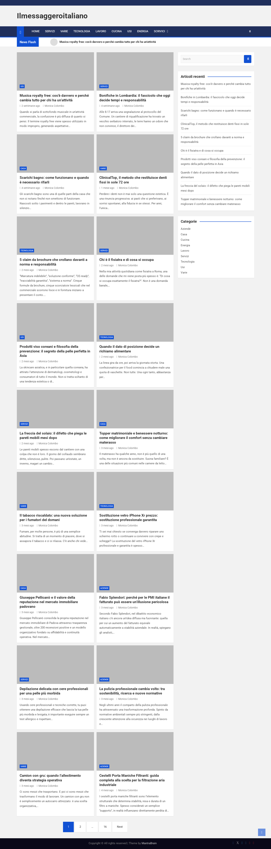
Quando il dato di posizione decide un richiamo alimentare (129, 348)
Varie (64, 31)
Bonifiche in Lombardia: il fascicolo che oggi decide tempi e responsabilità (134, 97)
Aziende (104, 588)
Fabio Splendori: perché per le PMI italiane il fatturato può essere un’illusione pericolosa (134, 599)
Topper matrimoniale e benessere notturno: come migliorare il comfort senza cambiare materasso (133, 438)
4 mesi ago (106, 790)
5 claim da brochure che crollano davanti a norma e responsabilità (53, 262)
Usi (129, 31)
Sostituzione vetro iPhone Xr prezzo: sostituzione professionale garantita (128, 517)
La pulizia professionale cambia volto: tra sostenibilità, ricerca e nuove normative (132, 691)
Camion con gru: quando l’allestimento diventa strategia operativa (50, 777)
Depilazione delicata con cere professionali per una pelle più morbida (54, 691)
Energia (142, 31)
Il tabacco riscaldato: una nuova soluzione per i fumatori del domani (53, 517)
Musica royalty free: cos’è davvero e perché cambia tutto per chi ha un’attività (54, 97)
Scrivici (159, 31)
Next (120, 826)
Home (35, 31)
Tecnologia (81, 31)
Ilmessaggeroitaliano (52, 15)
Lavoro (101, 31)
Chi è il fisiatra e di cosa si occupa (126, 260)
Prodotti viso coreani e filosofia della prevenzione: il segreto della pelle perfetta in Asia (55, 351)
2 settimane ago (30, 105)
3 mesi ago (106, 448)
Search (247, 59)
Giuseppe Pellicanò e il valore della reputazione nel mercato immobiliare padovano (49, 602)
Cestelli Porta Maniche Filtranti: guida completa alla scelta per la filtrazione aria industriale (132, 780)
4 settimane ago (109, 105)
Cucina (117, 31)
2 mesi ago (27, 269)
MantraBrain (149, 843)
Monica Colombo (53, 105)
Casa (23, 168)
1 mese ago (106, 187)
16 (105, 826)
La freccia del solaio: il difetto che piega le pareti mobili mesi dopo (53, 435)
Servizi (50, 31)
